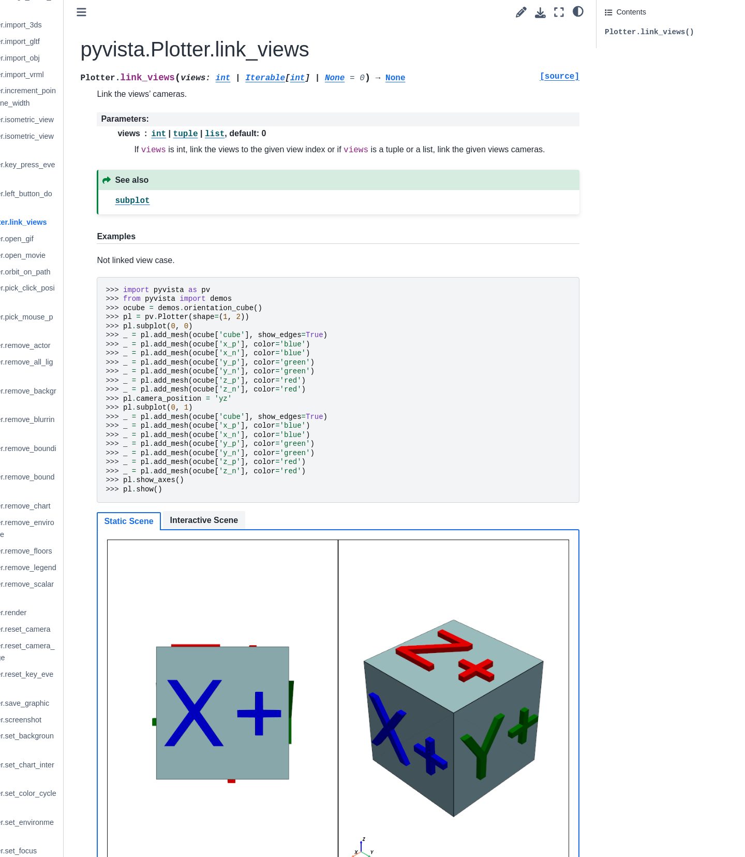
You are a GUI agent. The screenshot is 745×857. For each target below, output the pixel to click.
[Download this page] (540, 12)
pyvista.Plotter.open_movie (91, 255)
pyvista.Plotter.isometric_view (95, 119)
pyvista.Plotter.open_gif (85, 239)
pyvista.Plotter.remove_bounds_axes (96, 483)
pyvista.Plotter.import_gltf (88, 41)
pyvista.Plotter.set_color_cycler (96, 799)
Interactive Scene (294, 533)
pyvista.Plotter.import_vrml (90, 74)
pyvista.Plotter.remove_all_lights (95, 368)
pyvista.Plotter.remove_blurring (96, 425)
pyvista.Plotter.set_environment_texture (95, 828)
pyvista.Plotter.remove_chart (94, 506)
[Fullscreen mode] (559, 12)
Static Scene (219, 534)
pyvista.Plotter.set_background (95, 742)
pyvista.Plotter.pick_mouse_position (95, 323)
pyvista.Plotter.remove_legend (96, 567)
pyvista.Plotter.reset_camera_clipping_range (96, 652)
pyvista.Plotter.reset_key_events (95, 680)
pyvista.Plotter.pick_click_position (96, 294)
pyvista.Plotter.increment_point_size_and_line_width (96, 96)
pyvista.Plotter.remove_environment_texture (95, 528)
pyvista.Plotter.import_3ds (89, 25)
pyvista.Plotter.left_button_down (94, 200)
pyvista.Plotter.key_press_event (96, 171)
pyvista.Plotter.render (81, 612)
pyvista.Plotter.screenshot (89, 720)
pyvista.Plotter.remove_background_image (96, 397)
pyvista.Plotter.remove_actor (94, 345)
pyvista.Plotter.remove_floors (94, 551)
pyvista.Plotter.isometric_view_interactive (95, 142)
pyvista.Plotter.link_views (92, 222)
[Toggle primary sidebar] (172, 12)
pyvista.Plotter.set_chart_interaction (95, 771)
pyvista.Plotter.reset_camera (94, 629)
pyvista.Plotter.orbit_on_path (94, 272)
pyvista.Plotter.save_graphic (93, 703)
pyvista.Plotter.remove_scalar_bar (95, 590)
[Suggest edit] (521, 12)
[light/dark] (578, 11)
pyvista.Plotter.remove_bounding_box (96, 454)
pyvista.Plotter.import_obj (88, 58)
